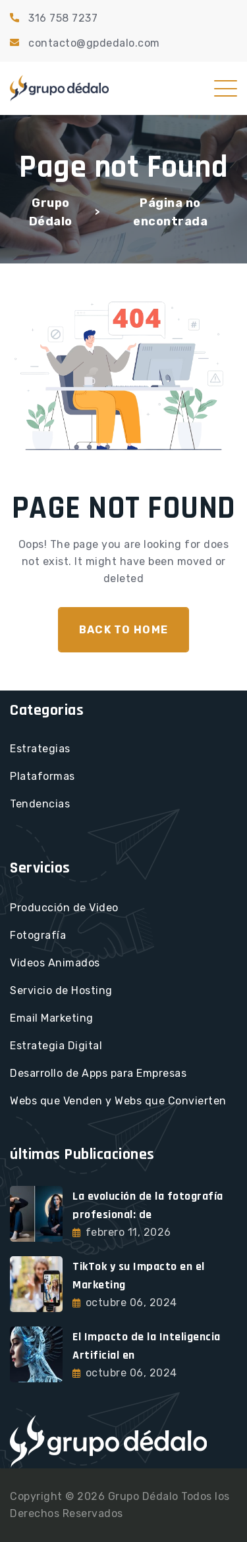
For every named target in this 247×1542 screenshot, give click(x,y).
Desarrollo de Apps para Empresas (98, 1073)
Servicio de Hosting (61, 990)
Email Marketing (52, 1018)
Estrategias (40, 748)
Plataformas (42, 776)
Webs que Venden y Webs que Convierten (118, 1101)
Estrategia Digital (56, 1045)
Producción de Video (64, 907)
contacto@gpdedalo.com (94, 43)
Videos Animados (55, 963)
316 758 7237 (62, 18)
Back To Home (123, 630)
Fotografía (38, 935)
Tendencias (40, 804)
